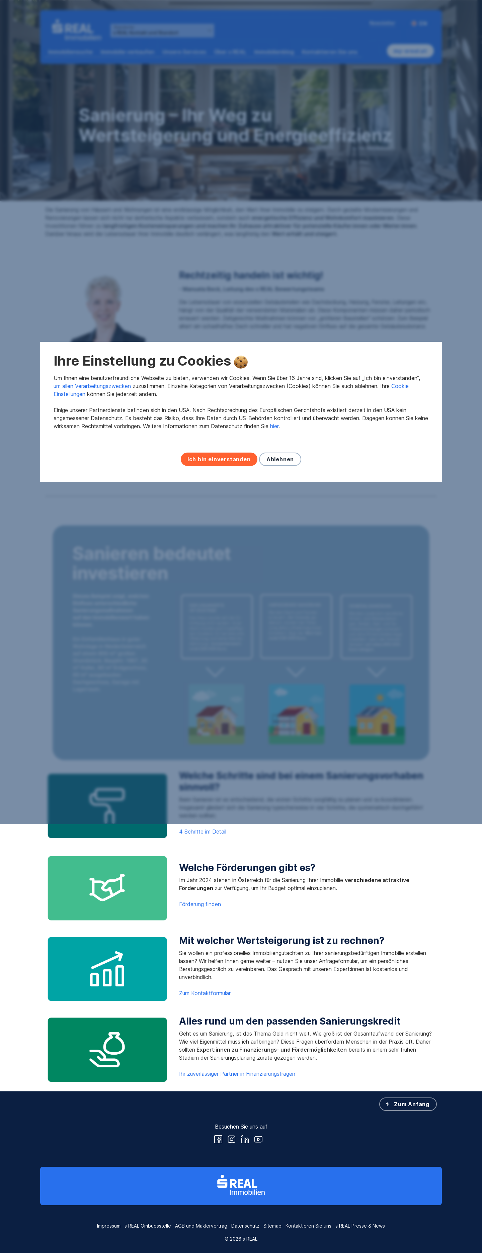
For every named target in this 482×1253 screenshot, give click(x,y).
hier (274, 641)
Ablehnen (280, 674)
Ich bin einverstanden (219, 674)
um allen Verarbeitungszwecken (92, 600)
